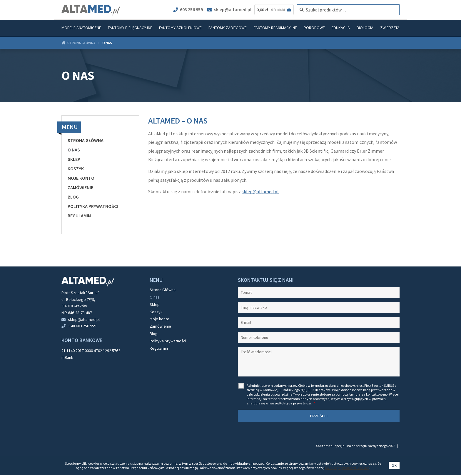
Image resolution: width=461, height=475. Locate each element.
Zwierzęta (390, 27)
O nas (74, 150)
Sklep (74, 159)
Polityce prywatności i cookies (347, 468)
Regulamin (79, 216)
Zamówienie (80, 187)
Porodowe (314, 27)
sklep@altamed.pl (229, 9)
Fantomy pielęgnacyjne (130, 27)
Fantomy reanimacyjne (275, 27)
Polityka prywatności (93, 206)
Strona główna (81, 43)
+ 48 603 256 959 (82, 326)
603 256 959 (188, 9)
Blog (73, 197)
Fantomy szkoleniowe (180, 27)
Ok (394, 465)
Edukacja (341, 27)
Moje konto (81, 178)
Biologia (365, 27)
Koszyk (76, 168)
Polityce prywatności (296, 403)
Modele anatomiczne (81, 27)
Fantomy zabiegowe (227, 27)
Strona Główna (85, 140)
